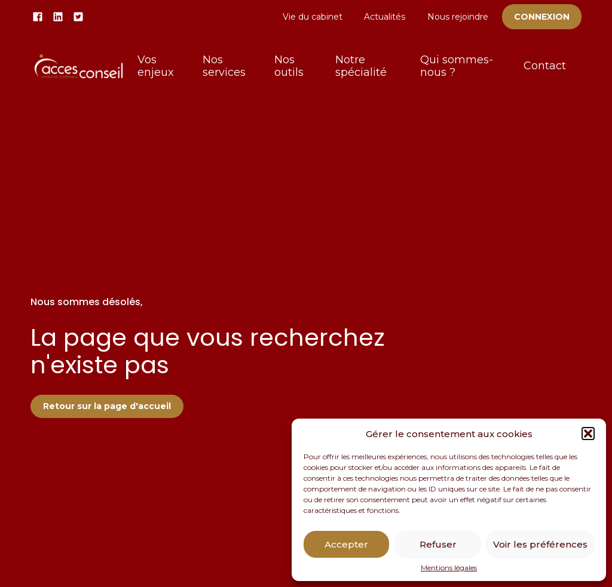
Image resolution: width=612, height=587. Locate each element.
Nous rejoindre (457, 16)
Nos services (224, 66)
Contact (545, 65)
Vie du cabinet (312, 16)
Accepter (346, 544)
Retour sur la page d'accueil (107, 406)
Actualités (384, 16)
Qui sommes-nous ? (456, 66)
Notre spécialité (361, 66)
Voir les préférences (540, 544)
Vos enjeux (155, 66)
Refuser (438, 544)
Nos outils (289, 66)
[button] (588, 434)
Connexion (542, 16)
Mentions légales (449, 568)
